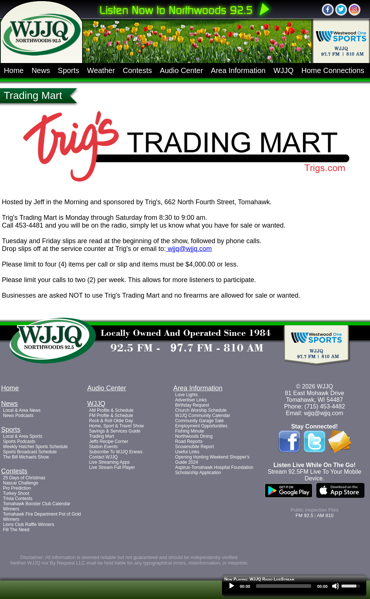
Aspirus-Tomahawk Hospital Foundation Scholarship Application (214, 470)
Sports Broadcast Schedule (30, 451)
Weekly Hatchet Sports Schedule (35, 446)
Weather (101, 70)
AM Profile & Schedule (111, 410)
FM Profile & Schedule (111, 415)
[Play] (231, 586)
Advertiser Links (190, 400)
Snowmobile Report (194, 446)
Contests (137, 70)
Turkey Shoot (16, 493)
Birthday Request (192, 405)
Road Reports (188, 441)
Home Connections (333, 70)
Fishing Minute (189, 431)
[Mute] (335, 586)
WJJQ (283, 70)
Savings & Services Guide (115, 431)
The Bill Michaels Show (26, 457)
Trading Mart (101, 436)
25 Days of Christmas (24, 477)
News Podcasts (18, 415)
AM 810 (325, 515)
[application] (294, 587)
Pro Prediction (17, 488)
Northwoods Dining (193, 436)
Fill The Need (16, 529)
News (40, 70)
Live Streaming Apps (109, 462)
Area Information (238, 70)
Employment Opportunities (201, 425)
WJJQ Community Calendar (202, 415)
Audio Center (181, 70)
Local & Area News (21, 410)
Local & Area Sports (22, 436)
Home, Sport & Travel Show (116, 425)
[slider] (283, 586)
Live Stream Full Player (112, 467)
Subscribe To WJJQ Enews (116, 451)
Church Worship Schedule (200, 410)
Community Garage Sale (199, 420)
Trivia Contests (18, 498)
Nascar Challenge (20, 483)
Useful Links (187, 451)
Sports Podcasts (19, 441)
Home (14, 70)
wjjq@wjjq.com (189, 248)
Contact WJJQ (103, 457)
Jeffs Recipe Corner (108, 441)
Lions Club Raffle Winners (28, 524)
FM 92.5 (304, 515)
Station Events (103, 446)
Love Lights (186, 394)
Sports (68, 70)
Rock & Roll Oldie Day (111, 420)
